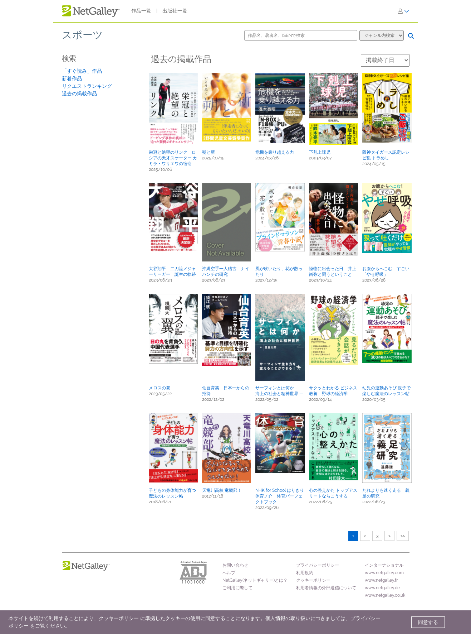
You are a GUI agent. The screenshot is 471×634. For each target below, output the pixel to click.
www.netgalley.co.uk (385, 595)
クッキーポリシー (313, 580)
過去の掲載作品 (79, 93)
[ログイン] (403, 11)
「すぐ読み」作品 (82, 71)
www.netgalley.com (384, 572)
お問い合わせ (235, 565)
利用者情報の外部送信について (326, 587)
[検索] (411, 36)
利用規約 (304, 572)
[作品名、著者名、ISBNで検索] (300, 35)
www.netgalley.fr (381, 580)
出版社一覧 (174, 11)
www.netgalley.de (382, 587)
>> (403, 535)
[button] (173, 109)
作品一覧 (141, 11)
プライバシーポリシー (317, 565)
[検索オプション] (381, 35)
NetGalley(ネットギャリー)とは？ (255, 580)
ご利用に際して (237, 587)
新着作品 (72, 78)
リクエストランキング (87, 86)
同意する (428, 622)
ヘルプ (228, 572)
